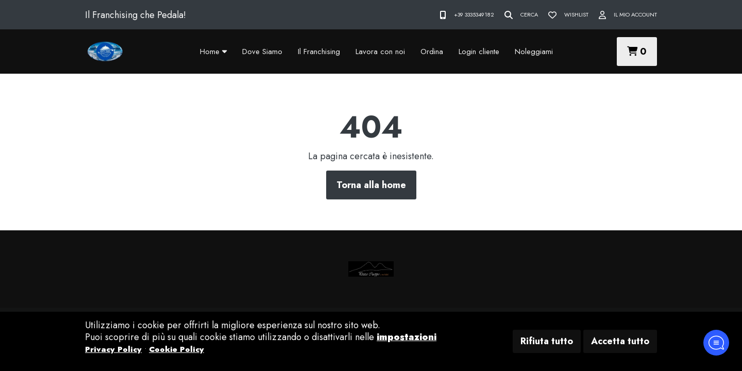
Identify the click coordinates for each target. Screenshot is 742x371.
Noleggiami (534, 51)
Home (213, 51)
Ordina (431, 51)
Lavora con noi (380, 51)
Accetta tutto (620, 341)
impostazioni (406, 337)
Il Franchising (319, 51)
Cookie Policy (176, 349)
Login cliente (479, 51)
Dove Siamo (262, 51)
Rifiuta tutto (546, 341)
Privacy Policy (113, 349)
